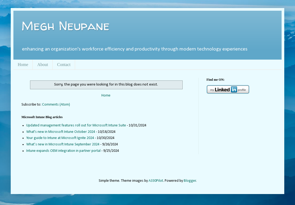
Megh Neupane (65, 25)
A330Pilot (156, 181)
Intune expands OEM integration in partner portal (63, 151)
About (42, 64)
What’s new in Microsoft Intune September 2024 (62, 144)
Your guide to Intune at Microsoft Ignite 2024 (60, 138)
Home (23, 64)
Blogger (190, 181)
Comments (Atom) (56, 105)
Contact (64, 64)
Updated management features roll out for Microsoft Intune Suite (76, 125)
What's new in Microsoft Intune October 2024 (60, 132)
